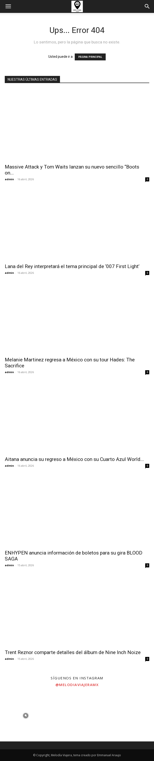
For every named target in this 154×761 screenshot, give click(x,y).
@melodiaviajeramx (77, 684)
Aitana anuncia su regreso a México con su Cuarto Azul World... (74, 459)
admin (9, 179)
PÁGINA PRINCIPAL (90, 56)
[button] (8, 6)
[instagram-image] (25, 716)
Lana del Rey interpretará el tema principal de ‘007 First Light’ (72, 266)
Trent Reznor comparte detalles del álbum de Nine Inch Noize (73, 652)
